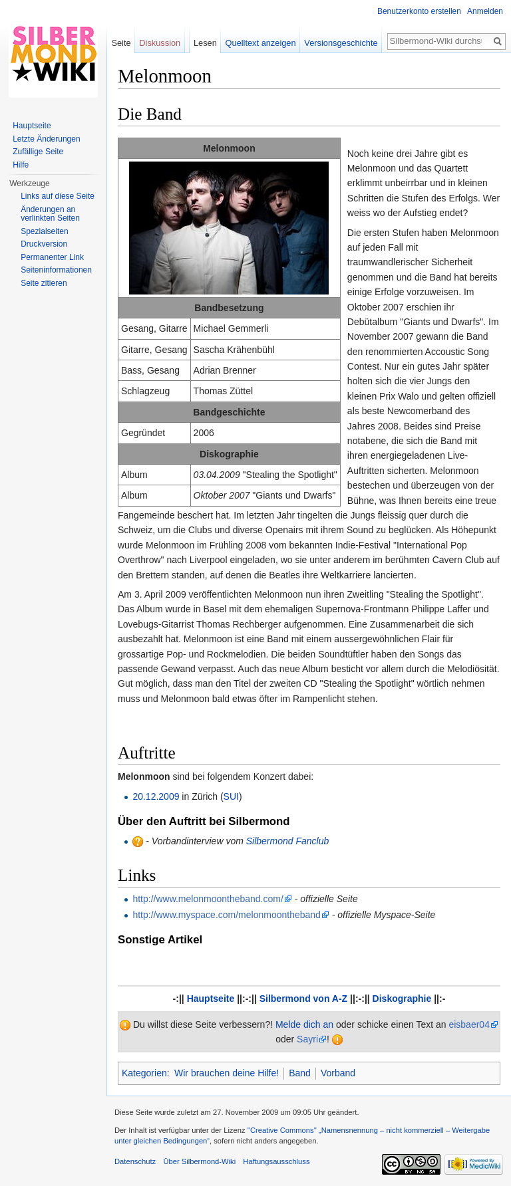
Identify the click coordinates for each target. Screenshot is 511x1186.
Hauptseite (211, 998)
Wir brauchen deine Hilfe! (226, 1073)
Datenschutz (135, 1161)
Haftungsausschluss (276, 1161)
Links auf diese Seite (57, 196)
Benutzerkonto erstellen (419, 11)
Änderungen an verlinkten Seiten (50, 214)
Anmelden (485, 11)
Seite (120, 43)
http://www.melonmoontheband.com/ (207, 898)
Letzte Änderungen (46, 139)
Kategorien (144, 1073)
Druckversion (44, 244)
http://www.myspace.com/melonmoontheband (226, 914)
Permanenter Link (52, 257)
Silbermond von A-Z (303, 998)
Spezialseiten (44, 231)
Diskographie (402, 998)
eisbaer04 (469, 1024)
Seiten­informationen (56, 270)
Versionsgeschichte (340, 43)
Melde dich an (304, 1024)
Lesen (205, 43)
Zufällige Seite (38, 151)
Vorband (338, 1073)
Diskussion (159, 43)
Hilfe (21, 165)
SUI (231, 796)
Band (300, 1073)
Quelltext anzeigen (261, 43)
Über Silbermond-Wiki (199, 1161)
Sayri (307, 1039)
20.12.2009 (155, 796)
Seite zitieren (44, 283)
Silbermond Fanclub (287, 841)
